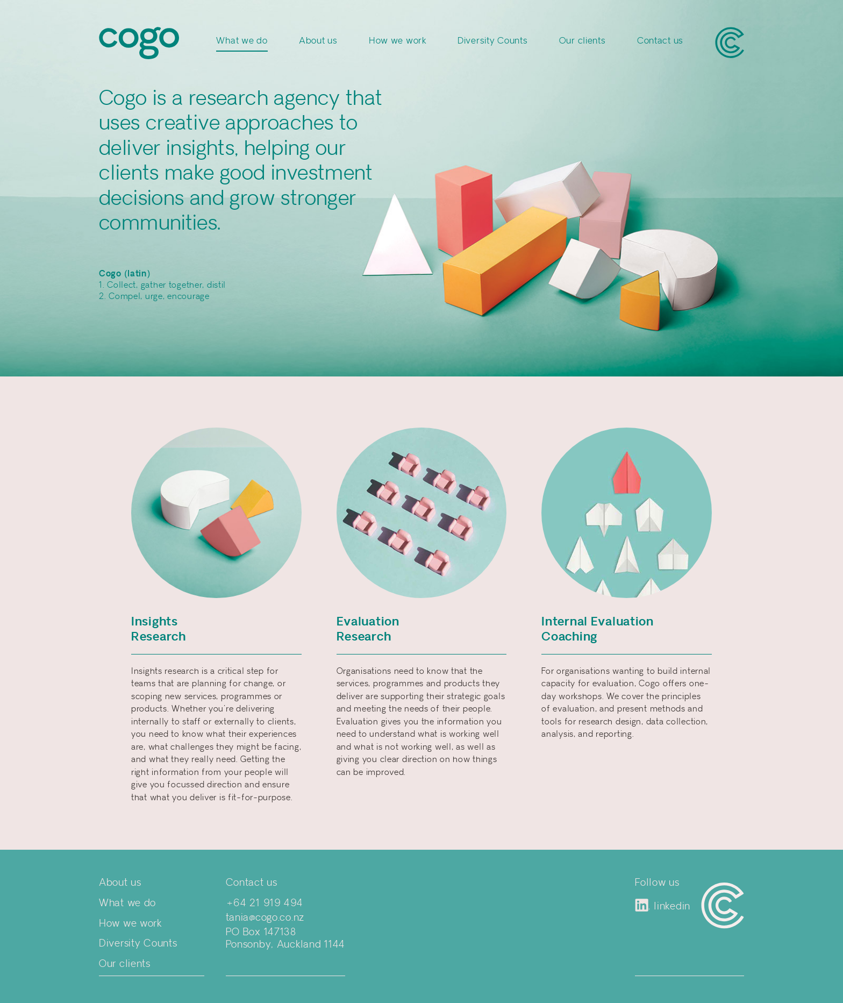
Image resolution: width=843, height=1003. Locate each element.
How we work (397, 40)
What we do (241, 40)
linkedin (662, 906)
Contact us (660, 40)
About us (318, 40)
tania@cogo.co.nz (265, 918)
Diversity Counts (493, 40)
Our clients (582, 40)
